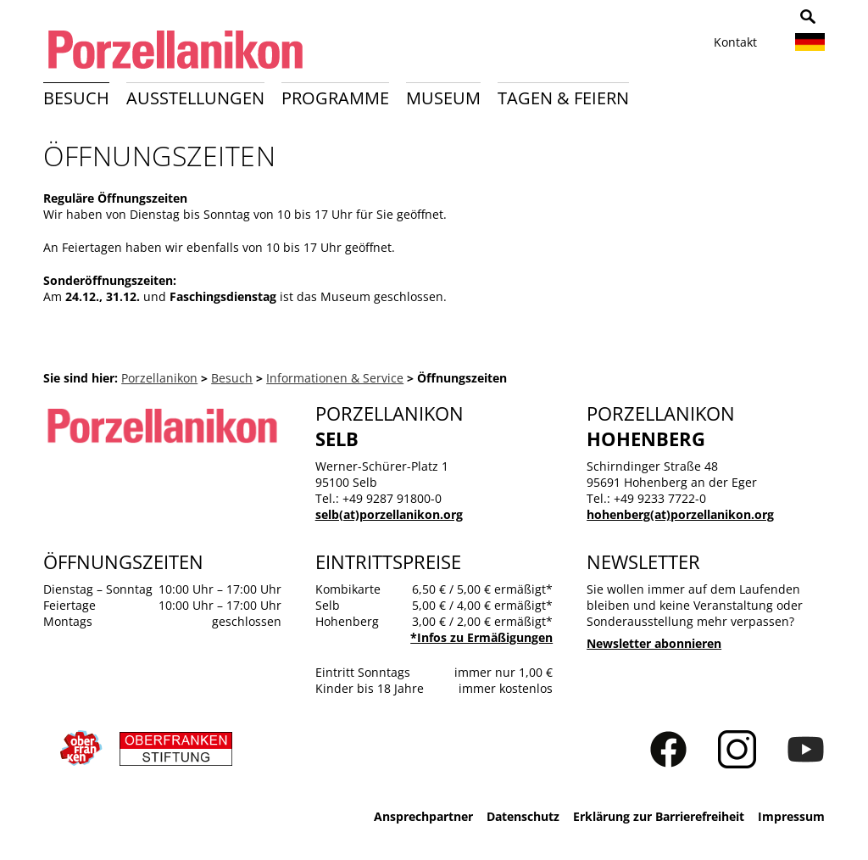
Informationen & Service (334, 378)
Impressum (791, 816)
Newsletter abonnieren (654, 643)
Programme (335, 98)
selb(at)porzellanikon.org (389, 514)
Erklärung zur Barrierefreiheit (658, 816)
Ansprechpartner (423, 816)
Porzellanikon (159, 378)
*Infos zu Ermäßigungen (481, 637)
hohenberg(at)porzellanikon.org (680, 514)
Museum (443, 98)
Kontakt (735, 42)
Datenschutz (523, 816)
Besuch (76, 98)
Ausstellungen (195, 98)
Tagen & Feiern (563, 98)
